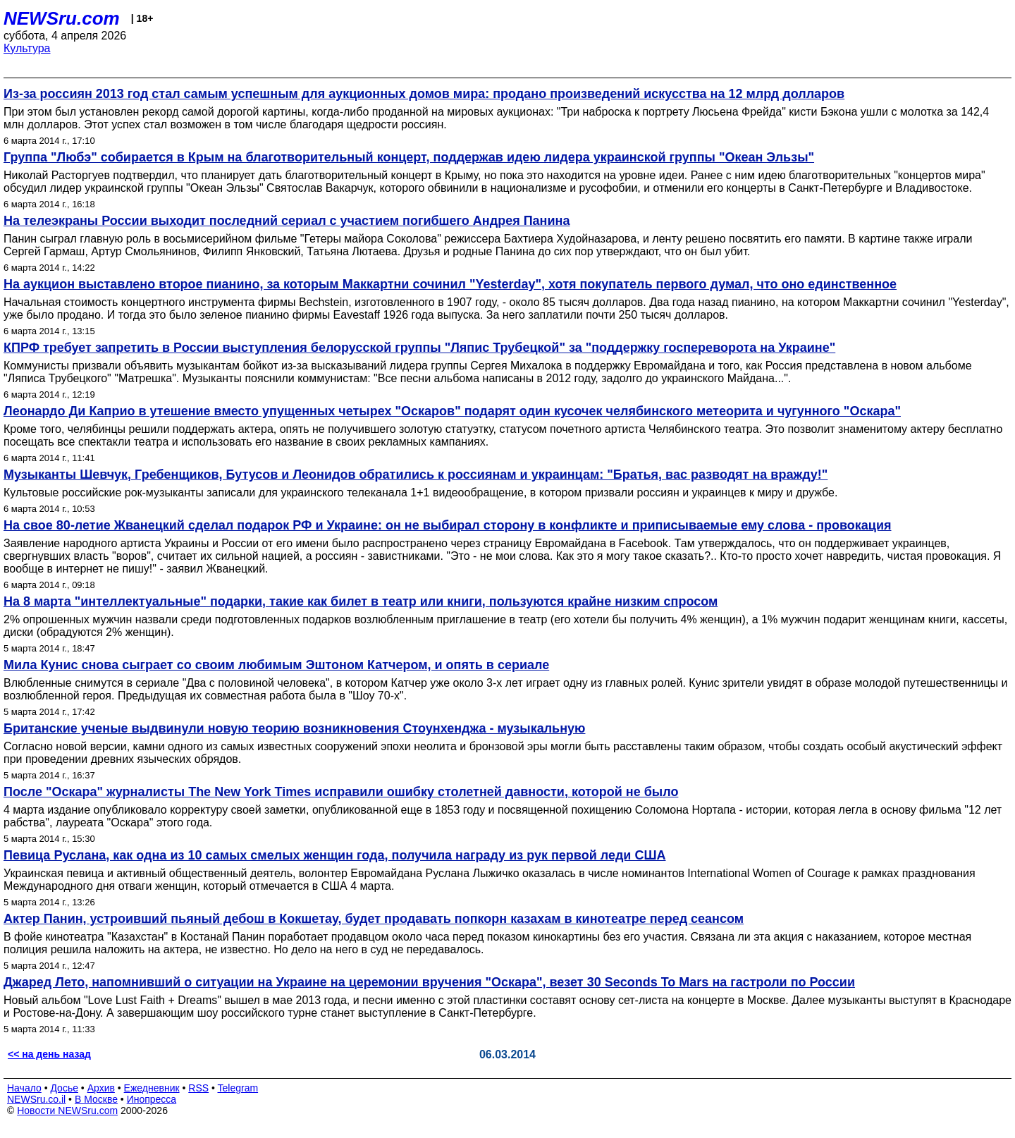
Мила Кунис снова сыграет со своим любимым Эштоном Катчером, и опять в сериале (276, 665)
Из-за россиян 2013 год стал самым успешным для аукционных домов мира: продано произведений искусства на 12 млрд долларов (424, 94)
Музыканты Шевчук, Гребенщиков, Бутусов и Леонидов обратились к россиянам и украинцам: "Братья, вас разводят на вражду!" (416, 474)
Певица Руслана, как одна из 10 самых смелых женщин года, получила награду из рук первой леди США (334, 855)
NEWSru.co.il (36, 1099)
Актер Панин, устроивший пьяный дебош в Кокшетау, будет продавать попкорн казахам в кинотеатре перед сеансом (374, 919)
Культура (27, 48)
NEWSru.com (62, 18)
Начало (24, 1088)
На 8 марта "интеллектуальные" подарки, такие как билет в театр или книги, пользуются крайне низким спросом (361, 601)
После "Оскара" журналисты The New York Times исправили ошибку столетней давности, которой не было (341, 792)
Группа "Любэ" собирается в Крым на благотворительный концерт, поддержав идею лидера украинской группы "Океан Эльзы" (409, 157)
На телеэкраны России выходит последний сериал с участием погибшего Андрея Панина (287, 221)
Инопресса (152, 1099)
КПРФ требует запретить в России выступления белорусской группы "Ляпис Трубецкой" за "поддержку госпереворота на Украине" (419, 348)
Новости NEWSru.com (67, 1110)
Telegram (238, 1088)
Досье (64, 1088)
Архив (101, 1088)
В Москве (96, 1099)
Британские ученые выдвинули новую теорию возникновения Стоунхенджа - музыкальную (294, 728)
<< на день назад (49, 1054)
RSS (198, 1088)
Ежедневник (152, 1088)
